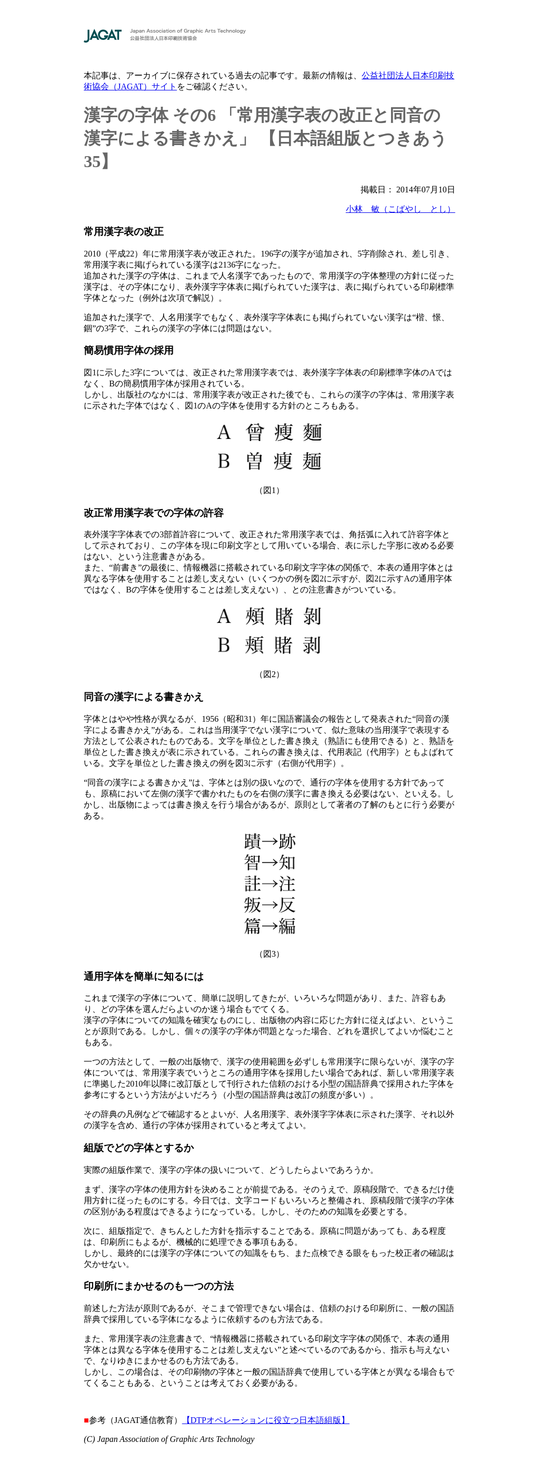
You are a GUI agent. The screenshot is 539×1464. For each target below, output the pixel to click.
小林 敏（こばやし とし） (400, 208)
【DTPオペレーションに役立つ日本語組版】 (266, 1420)
